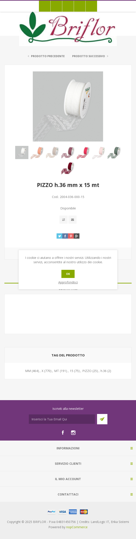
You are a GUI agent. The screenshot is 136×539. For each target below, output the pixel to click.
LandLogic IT (100, 522)
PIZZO (87, 371)
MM (28, 371)
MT (56, 371)
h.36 (104, 371)
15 (71, 371)
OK (68, 274)
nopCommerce (77, 527)
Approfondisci (68, 282)
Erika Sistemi (120, 522)
